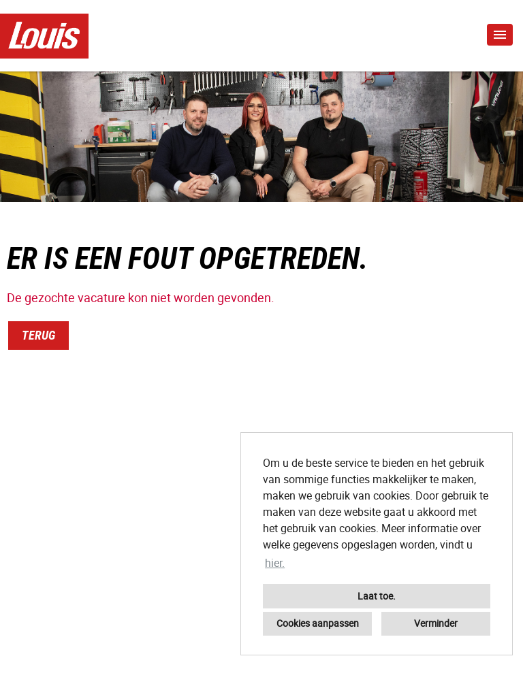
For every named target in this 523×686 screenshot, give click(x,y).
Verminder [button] (436, 623)
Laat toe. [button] (377, 595)
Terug (38, 335)
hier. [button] (275, 562)
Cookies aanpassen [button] (317, 623)
